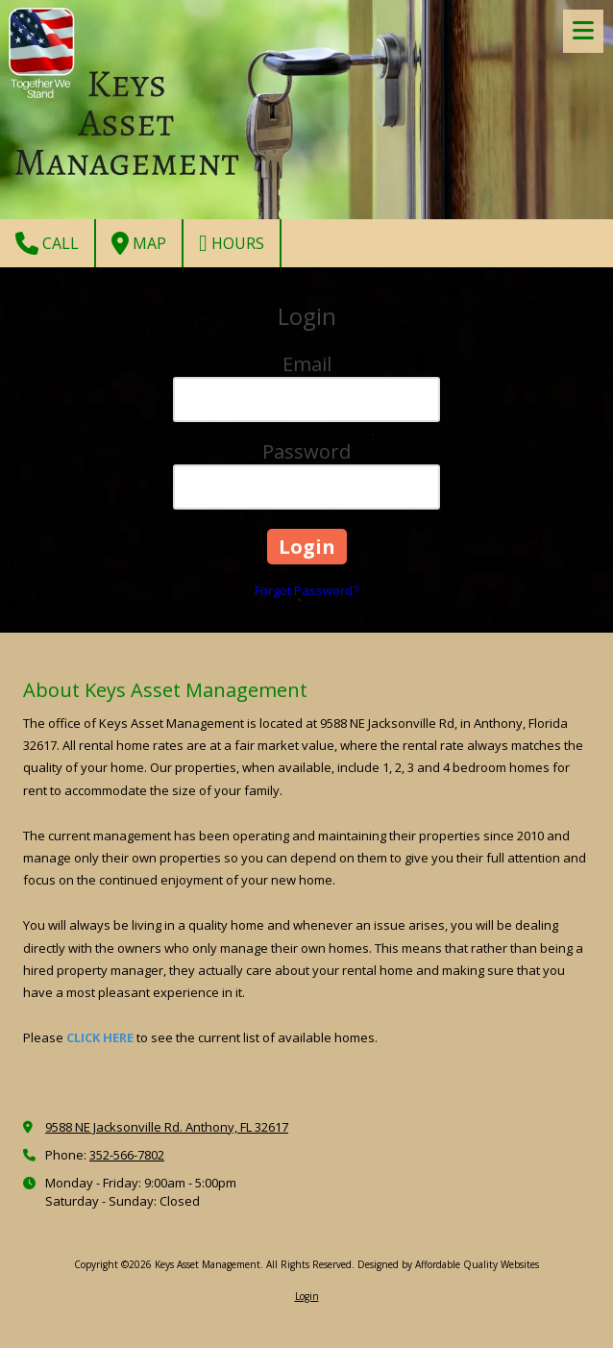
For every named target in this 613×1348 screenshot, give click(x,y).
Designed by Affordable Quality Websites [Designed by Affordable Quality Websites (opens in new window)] (448, 1264)
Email (306, 364)
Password (306, 451)
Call (47, 243)
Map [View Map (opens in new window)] (138, 243)
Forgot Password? (306, 590)
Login (307, 1296)
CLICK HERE (100, 1037)
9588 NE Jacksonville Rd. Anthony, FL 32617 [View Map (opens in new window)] (166, 1127)
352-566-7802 (126, 1154)
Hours (231, 243)
